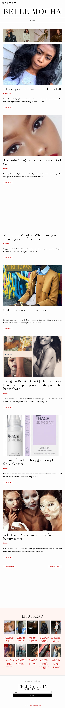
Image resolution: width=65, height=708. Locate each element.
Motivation (6, 243)
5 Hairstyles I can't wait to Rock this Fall (32, 89)
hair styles (7, 93)
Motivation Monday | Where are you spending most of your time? (29, 237)
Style (5, 314)
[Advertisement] (32, 590)
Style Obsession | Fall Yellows (24, 310)
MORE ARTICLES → (55, 566)
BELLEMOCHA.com (35, 705)
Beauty (5, 168)
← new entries (9, 566)
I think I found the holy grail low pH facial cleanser (29, 462)
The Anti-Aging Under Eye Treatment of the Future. (32, 162)
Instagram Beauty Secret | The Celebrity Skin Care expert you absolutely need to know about (32, 385)
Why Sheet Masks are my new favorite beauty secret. (30, 536)
